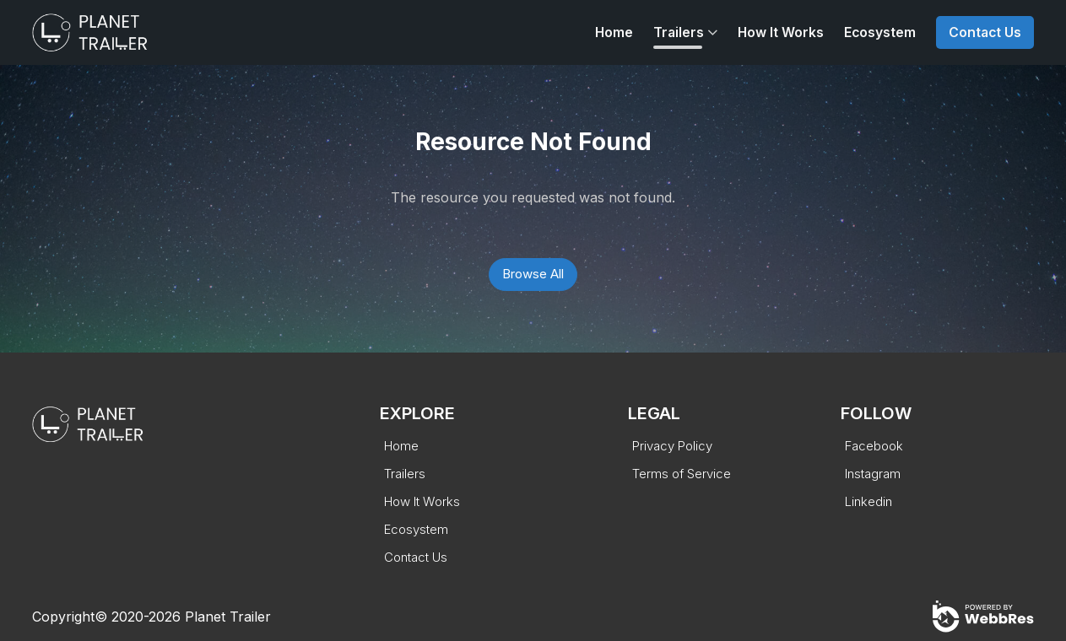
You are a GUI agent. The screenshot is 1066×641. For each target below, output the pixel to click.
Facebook (874, 446)
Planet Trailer (228, 616)
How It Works (781, 32)
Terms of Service (681, 474)
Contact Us (985, 32)
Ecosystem (880, 32)
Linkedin (868, 501)
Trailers (678, 32)
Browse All (533, 274)
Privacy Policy (672, 446)
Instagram (873, 474)
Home (614, 32)
